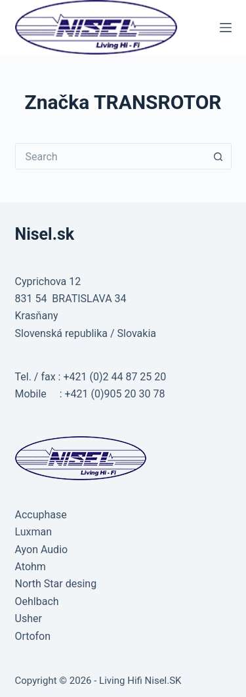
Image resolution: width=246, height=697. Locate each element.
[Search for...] (110, 156)
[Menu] (226, 28)
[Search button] (218, 156)
